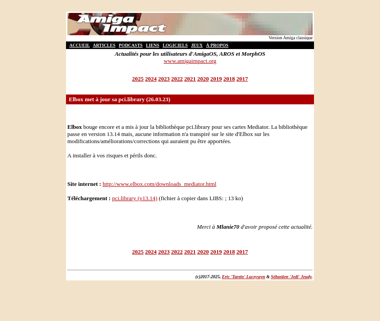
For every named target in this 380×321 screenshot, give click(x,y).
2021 (190, 78)
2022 (177, 78)
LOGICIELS (175, 45)
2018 (229, 78)
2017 (242, 78)
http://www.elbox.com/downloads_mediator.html (159, 184)
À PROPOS (217, 45)
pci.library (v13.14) (134, 198)
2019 (216, 78)
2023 (164, 78)
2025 (138, 78)
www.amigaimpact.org (190, 61)
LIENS (152, 45)
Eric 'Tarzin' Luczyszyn (243, 276)
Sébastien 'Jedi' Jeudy (291, 276)
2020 (203, 78)
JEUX (196, 45)
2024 (151, 78)
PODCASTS (130, 45)
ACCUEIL (79, 45)
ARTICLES (104, 45)
